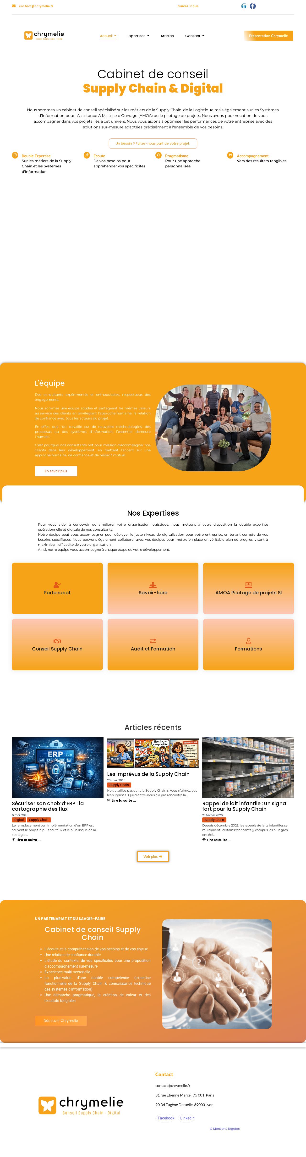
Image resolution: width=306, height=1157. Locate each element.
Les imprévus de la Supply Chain (148, 774)
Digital (19, 820)
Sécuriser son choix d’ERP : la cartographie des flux (48, 806)
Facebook (165, 1118)
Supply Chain (39, 820)
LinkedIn (187, 1118)
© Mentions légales (225, 1128)
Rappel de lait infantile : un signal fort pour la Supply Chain (245, 806)
